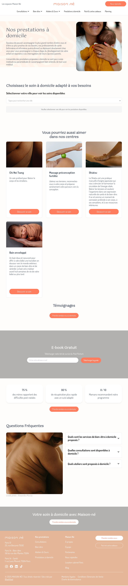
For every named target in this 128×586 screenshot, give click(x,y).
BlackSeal (9, 579)
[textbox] (64, 101)
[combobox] (64, 100)
